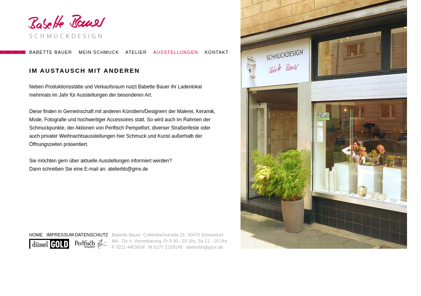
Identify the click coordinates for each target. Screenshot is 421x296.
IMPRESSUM (60, 234)
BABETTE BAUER (50, 52)
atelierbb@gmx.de (128, 169)
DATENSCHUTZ (91, 234)
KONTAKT (217, 52)
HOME (36, 234)
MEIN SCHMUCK (99, 52)
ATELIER (136, 52)
